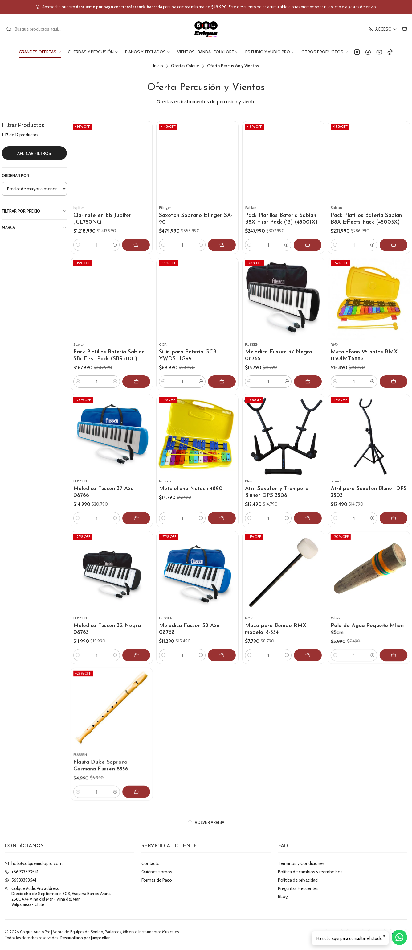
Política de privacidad (298, 880)
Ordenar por (15, 175)
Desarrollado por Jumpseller (85, 938)
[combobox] (37, 29)
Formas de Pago (156, 880)
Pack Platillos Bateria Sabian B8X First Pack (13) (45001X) (281, 219)
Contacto (150, 863)
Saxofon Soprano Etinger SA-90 (195, 219)
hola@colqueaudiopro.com (34, 863)
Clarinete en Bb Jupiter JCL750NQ (102, 219)
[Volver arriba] (206, 822)
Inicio (158, 66)
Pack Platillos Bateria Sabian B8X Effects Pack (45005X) (366, 219)
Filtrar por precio (34, 211)
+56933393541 (21, 871)
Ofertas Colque (185, 66)
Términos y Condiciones (301, 863)
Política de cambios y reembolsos (310, 871)
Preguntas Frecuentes (298, 888)
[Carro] (404, 29)
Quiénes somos (156, 871)
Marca (34, 227)
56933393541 (20, 880)
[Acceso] (383, 29)
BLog (283, 896)
